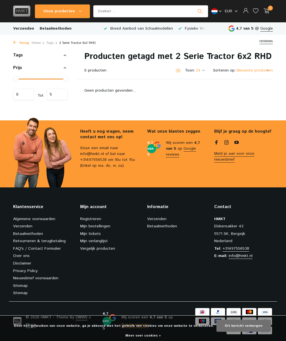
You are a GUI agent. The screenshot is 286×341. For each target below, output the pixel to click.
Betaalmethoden (56, 28)
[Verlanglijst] (256, 11)
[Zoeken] (150, 11)
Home (38, 42)
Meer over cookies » (143, 335)
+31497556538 (236, 248)
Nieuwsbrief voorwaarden (35, 278)
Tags (52, 42)
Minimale (23, 94)
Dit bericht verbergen (244, 325)
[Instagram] (226, 143)
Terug (21, 42)
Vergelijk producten (97, 248)
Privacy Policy (25, 271)
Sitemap (20, 285)
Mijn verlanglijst (94, 241)
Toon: (190, 70)
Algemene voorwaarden (34, 219)
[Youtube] (236, 143)
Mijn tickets (90, 234)
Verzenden (23, 28)
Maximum (57, 94)
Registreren (90, 219)
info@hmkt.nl (240, 256)
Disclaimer (22, 263)
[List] (178, 70)
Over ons (21, 256)
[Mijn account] (245, 11)
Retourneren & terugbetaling (39, 241)
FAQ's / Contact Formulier (37, 248)
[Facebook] (216, 143)
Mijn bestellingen (95, 226)
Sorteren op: (224, 70)
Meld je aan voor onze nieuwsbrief (234, 156)
